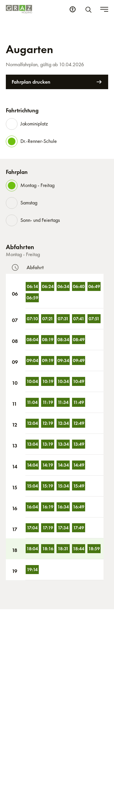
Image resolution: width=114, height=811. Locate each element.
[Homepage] (19, 9)
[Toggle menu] (104, 9)
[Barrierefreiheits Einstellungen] (72, 9)
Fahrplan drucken (57, 81)
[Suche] (89, 9)
